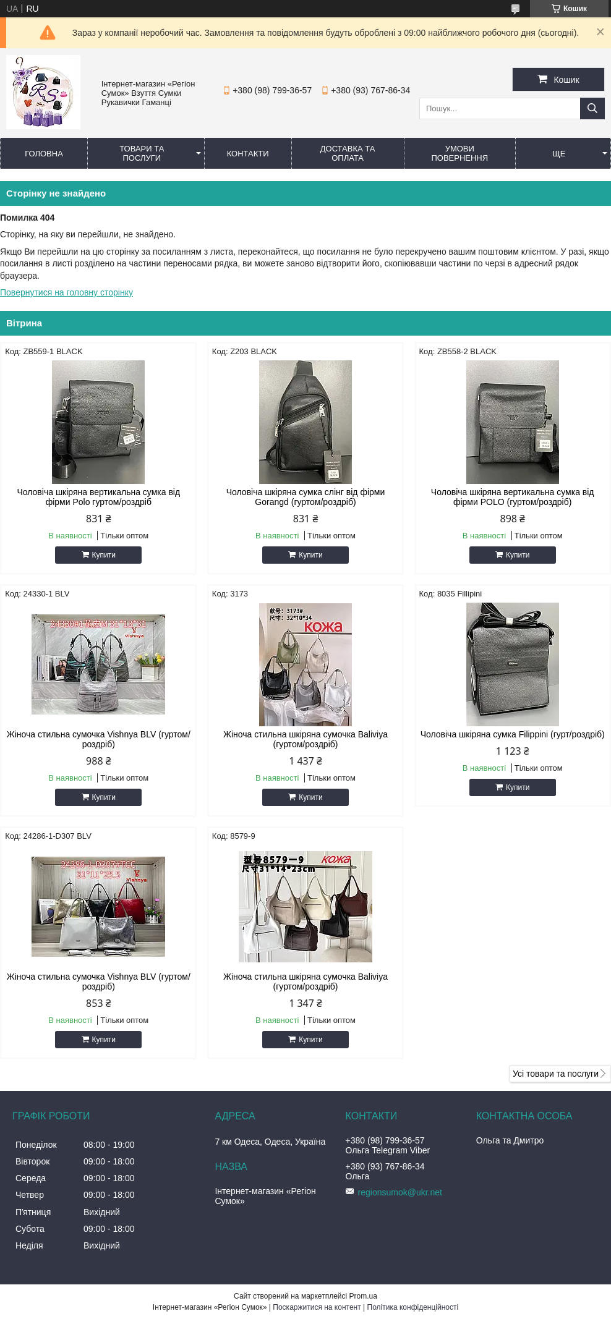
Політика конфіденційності (413, 1307)
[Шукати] (592, 108)
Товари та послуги (141, 153)
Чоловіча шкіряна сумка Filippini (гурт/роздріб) (513, 734)
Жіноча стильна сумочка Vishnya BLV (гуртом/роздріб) (98, 739)
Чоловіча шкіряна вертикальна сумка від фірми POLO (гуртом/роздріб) (512, 497)
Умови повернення (459, 153)
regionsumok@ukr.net (400, 1192)
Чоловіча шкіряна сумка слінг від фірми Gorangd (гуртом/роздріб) (305, 497)
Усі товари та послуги (556, 1074)
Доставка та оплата (347, 153)
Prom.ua (363, 1296)
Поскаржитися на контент (317, 1307)
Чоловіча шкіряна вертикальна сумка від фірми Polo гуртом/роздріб (98, 497)
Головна (44, 153)
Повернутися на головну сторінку (66, 292)
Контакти (248, 153)
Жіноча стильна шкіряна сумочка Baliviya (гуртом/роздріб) (305, 739)
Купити (104, 555)
